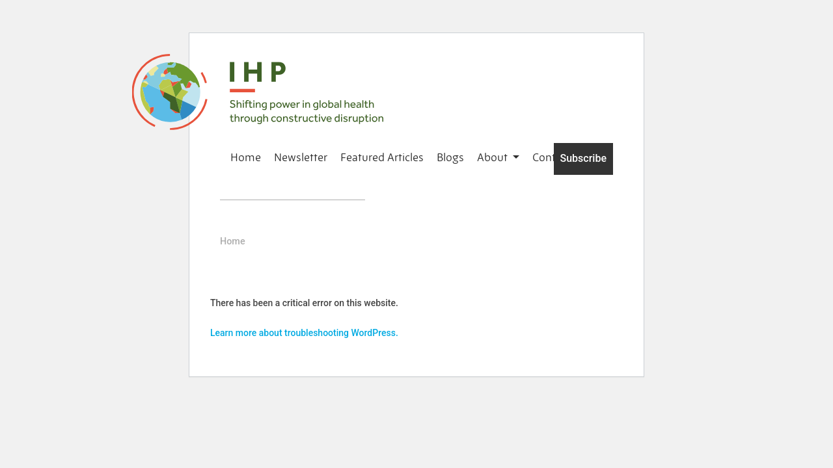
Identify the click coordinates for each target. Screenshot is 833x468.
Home (245, 157)
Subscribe (583, 158)
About (493, 157)
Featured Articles (382, 157)
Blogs (450, 157)
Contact (551, 157)
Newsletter (300, 157)
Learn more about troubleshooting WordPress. (304, 333)
